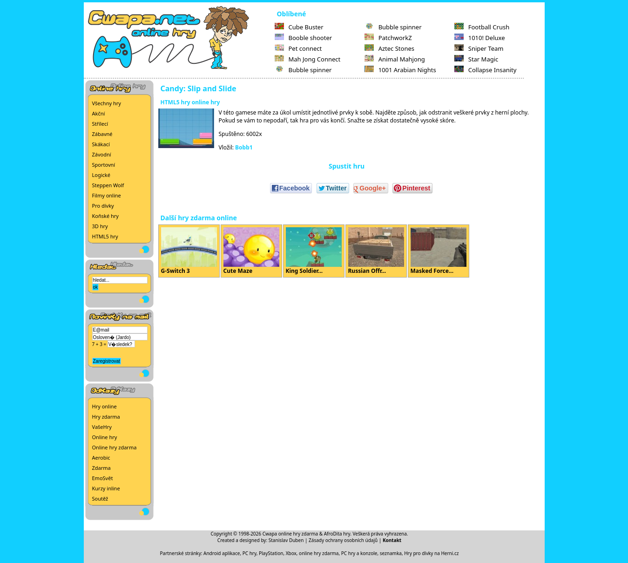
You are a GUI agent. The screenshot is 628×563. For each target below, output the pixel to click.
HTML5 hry (105, 236)
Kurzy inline (106, 488)
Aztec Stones (389, 48)
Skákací (101, 144)
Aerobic (101, 457)
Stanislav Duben (286, 540)
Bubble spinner (303, 70)
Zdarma (101, 467)
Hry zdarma (106, 416)
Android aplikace (221, 553)
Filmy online (106, 195)
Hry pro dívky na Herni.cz (431, 553)
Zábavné (102, 133)
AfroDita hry (337, 533)
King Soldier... (314, 251)
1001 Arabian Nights (400, 70)
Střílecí (100, 123)
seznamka (391, 553)
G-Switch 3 (189, 251)
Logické (101, 174)
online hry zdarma (318, 553)
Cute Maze (251, 251)
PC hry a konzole (359, 553)
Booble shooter (303, 38)
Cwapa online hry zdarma (290, 533)
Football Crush (481, 27)
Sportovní (103, 164)
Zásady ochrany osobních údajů (343, 540)
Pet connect (298, 48)
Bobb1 (244, 147)
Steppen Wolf (108, 185)
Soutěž (100, 498)
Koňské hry (105, 215)
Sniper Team (479, 48)
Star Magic (476, 59)
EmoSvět (102, 478)
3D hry (100, 226)
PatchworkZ (388, 38)
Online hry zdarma (114, 447)
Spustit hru (347, 166)
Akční (98, 113)
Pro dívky (103, 205)
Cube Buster (299, 27)
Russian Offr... (376, 251)
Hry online (104, 406)
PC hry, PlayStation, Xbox (270, 553)
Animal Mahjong (395, 59)
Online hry (104, 437)
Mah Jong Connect (308, 59)
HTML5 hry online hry (190, 102)
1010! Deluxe (479, 38)
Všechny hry (106, 103)
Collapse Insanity (485, 70)
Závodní (101, 154)
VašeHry (102, 426)
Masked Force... (438, 251)
